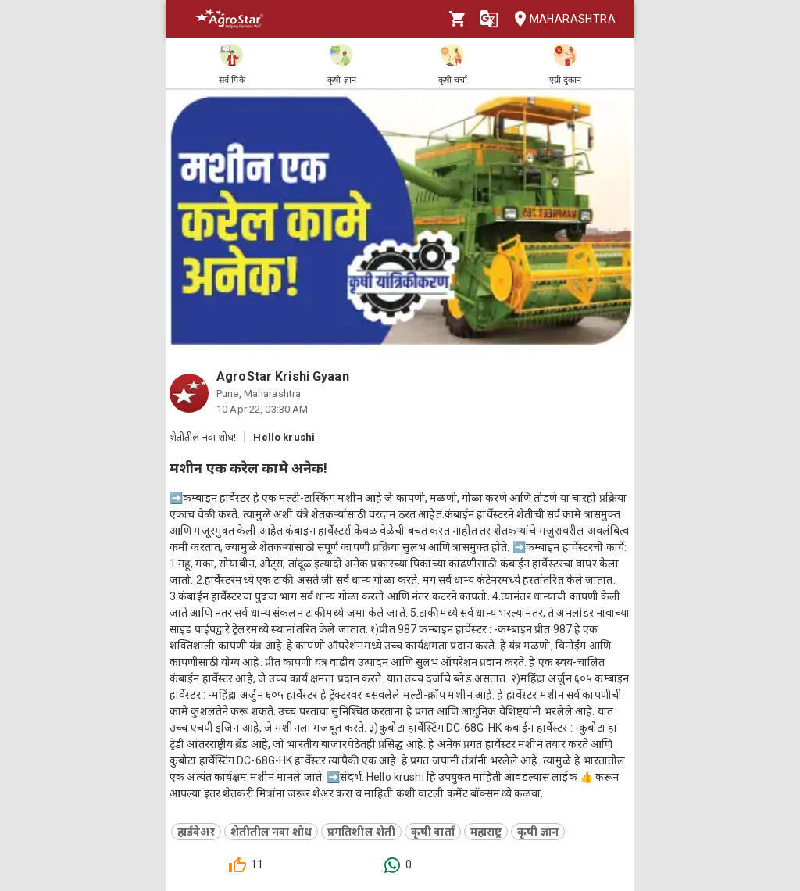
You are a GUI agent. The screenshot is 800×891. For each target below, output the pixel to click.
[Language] (489, 18)
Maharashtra (560, 19)
